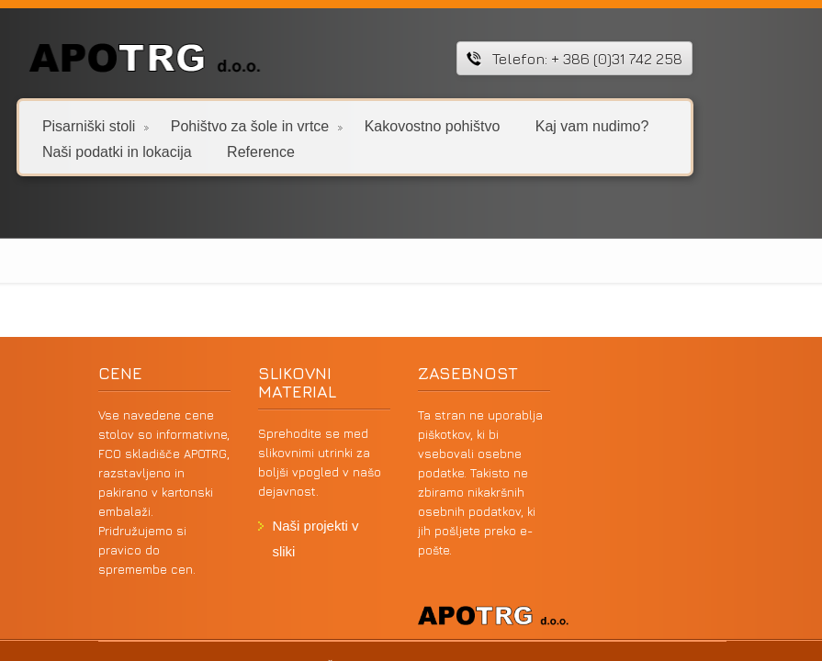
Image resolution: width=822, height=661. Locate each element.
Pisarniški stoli (95, 125)
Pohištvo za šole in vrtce (257, 125)
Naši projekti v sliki (309, 525)
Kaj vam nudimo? (592, 125)
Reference (261, 151)
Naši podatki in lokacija (117, 151)
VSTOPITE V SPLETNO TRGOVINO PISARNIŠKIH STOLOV (216, 582)
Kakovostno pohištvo (433, 125)
